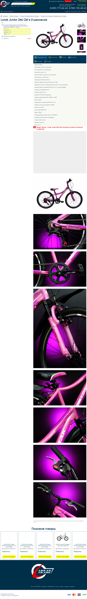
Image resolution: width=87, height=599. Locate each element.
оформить (68, 1)
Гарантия (67, 11)
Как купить (74, 11)
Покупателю (51, 586)
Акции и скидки (64, 586)
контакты (83, 11)
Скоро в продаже (9, 556)
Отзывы (29, 38)
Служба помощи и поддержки (10, 595)
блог (79, 11)
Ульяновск (25, 1)
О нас (57, 586)
